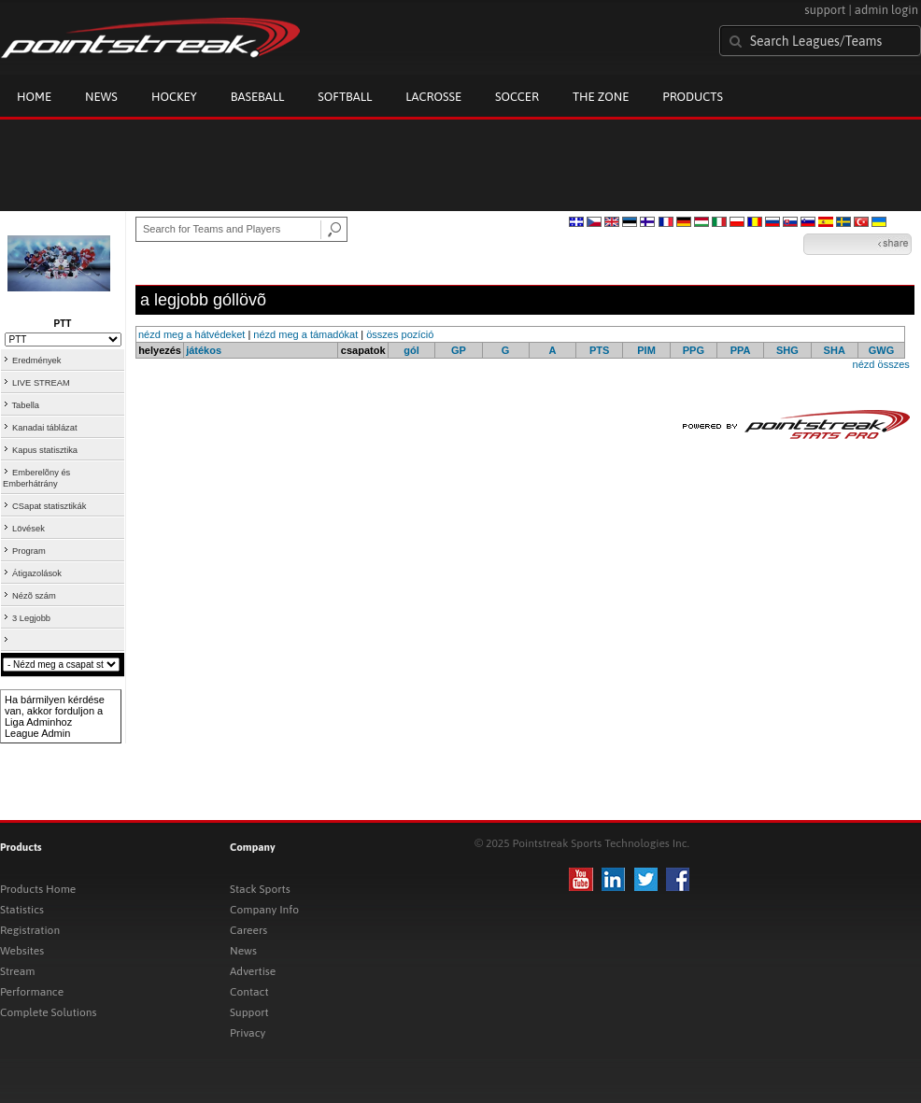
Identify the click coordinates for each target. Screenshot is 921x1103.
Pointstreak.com (150, 39)
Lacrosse (433, 97)
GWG (882, 350)
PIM (646, 350)
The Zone (601, 97)
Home (34, 97)
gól (411, 350)
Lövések (28, 528)
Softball (345, 97)
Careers (248, 930)
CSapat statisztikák (49, 506)
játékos (203, 350)
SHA (834, 350)
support (824, 10)
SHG (787, 350)
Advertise (253, 971)
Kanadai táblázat (45, 427)
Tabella (25, 405)
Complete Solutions (48, 1012)
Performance (32, 991)
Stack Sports (260, 889)
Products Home (38, 889)
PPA (740, 350)
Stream (17, 971)
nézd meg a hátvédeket (191, 334)
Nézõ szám (34, 596)
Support (249, 1012)
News (101, 97)
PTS (599, 350)
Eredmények (36, 360)
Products (692, 97)
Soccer (517, 97)
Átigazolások (37, 573)
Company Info (264, 909)
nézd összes (881, 364)
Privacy (247, 1032)
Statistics (22, 909)
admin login (886, 10)
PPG (693, 350)
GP (458, 350)
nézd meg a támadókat (305, 334)
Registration (30, 930)
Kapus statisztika (45, 450)
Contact (249, 991)
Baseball (258, 97)
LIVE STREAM (41, 383)
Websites (22, 950)
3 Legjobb (31, 618)
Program (29, 551)
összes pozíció (399, 334)
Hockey (174, 97)
